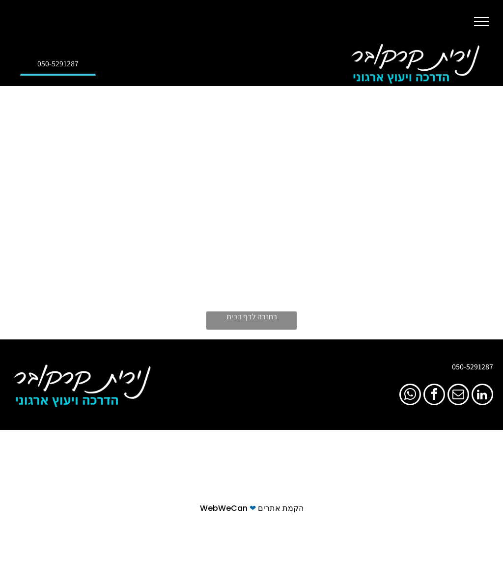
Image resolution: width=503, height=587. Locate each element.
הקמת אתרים (281, 508)
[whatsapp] (410, 396)
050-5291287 (472, 367)
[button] (481, 21)
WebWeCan (224, 508)
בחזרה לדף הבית (251, 316)
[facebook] (434, 396)
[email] (458, 396)
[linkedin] (482, 396)
